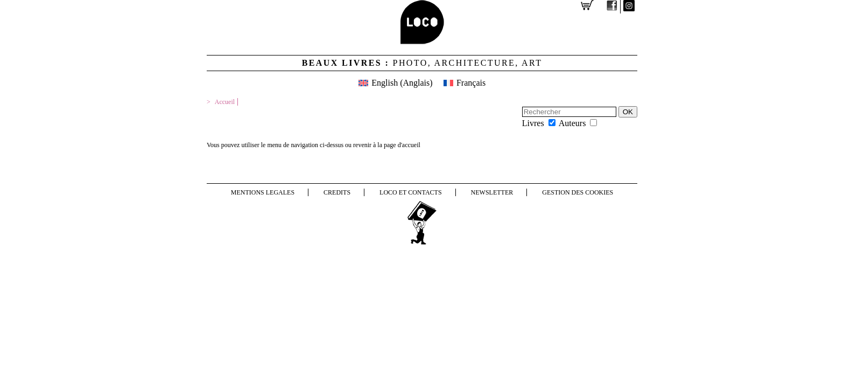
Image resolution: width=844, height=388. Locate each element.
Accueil (225, 102)
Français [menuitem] (471, 82)
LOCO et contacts (410, 192)
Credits (336, 192)
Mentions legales (262, 192)
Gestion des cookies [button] (577, 192)
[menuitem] (395, 83)
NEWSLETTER (492, 192)
